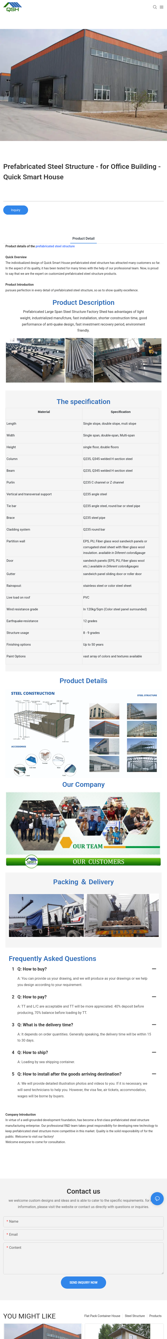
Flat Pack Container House (102, 1318)
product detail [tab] (83, 238)
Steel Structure (135, 1318)
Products (155, 1318)
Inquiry (15, 210)
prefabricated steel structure (55, 246)
